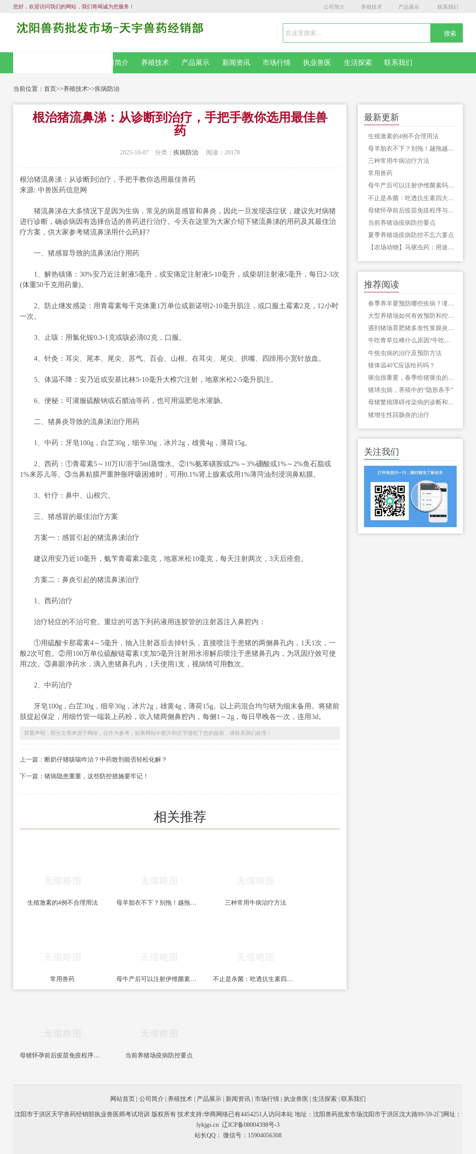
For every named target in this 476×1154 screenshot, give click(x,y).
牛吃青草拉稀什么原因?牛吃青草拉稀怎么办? (412, 340)
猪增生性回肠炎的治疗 (398, 415)
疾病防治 (107, 89)
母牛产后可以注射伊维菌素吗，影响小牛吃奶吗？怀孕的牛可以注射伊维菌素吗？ (159, 979)
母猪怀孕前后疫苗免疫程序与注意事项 (62, 1055)
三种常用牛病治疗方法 (255, 902)
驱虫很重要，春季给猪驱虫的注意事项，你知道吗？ (412, 377)
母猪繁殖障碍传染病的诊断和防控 (412, 402)
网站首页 (63, 63)
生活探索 (358, 62)
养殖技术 (371, 7)
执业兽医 (317, 62)
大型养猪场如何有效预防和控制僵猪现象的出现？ (412, 316)
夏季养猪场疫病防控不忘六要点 (411, 235)
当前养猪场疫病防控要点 (159, 1055)
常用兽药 (62, 979)
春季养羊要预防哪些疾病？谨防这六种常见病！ (412, 303)
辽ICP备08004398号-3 (250, 1125)
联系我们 (447, 7)
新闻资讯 (236, 62)
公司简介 (334, 7)
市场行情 (277, 62)
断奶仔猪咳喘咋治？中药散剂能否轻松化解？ (105, 759)
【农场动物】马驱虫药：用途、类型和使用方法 (412, 247)
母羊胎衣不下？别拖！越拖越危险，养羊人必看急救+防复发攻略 (159, 902)
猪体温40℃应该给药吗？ (401, 365)
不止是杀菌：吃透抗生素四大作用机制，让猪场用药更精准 (255, 979)
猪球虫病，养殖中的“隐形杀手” (410, 390)
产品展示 (408, 7)
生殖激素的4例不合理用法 (62, 902)
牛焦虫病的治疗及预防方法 (405, 353)
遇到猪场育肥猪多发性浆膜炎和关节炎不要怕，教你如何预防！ (412, 328)
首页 (50, 89)
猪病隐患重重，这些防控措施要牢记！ (96, 776)
